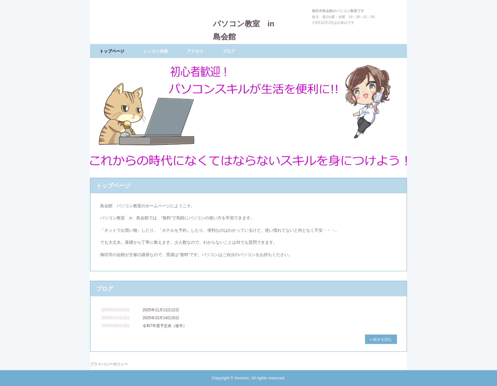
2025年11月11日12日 (161, 310)
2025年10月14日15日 (161, 318)
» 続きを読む (381, 339)
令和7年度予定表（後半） (165, 326)
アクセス (195, 51)
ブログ (229, 51)
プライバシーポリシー (109, 364)
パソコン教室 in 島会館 (247, 23)
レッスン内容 (155, 51)
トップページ (112, 51)
